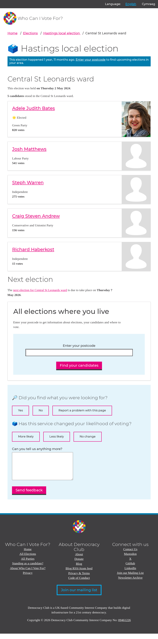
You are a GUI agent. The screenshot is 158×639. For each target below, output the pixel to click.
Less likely (56, 436)
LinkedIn (130, 573)
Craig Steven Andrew (36, 216)
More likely (26, 436)
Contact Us (130, 554)
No (41, 410)
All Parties (27, 564)
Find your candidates (79, 365)
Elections (30, 33)
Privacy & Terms (79, 578)
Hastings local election (62, 33)
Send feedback (29, 495)
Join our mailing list (79, 595)
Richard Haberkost (33, 249)
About (79, 559)
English (130, 4)
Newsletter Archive (130, 583)
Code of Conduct (79, 583)
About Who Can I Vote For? (28, 573)
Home (13, 33)
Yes (20, 410)
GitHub (130, 568)
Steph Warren (28, 182)
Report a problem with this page (82, 410)
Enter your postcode (91, 59)
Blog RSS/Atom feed (78, 573)
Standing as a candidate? (27, 568)
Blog (79, 569)
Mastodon (130, 559)
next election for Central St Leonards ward (40, 290)
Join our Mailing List (130, 578)
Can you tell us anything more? (37, 449)
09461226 (124, 625)
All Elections (27, 559)
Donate (79, 564)
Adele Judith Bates (33, 108)
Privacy (28, 578)
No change (88, 436)
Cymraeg (148, 4)
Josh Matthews (29, 149)
